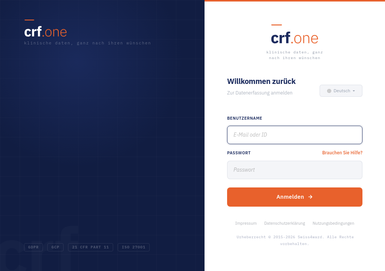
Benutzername (244, 118)
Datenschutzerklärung (284, 223)
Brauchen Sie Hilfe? (342, 152)
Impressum (246, 223)
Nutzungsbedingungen (333, 223)
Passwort (239, 152)
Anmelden (294, 196)
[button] (339, 90)
